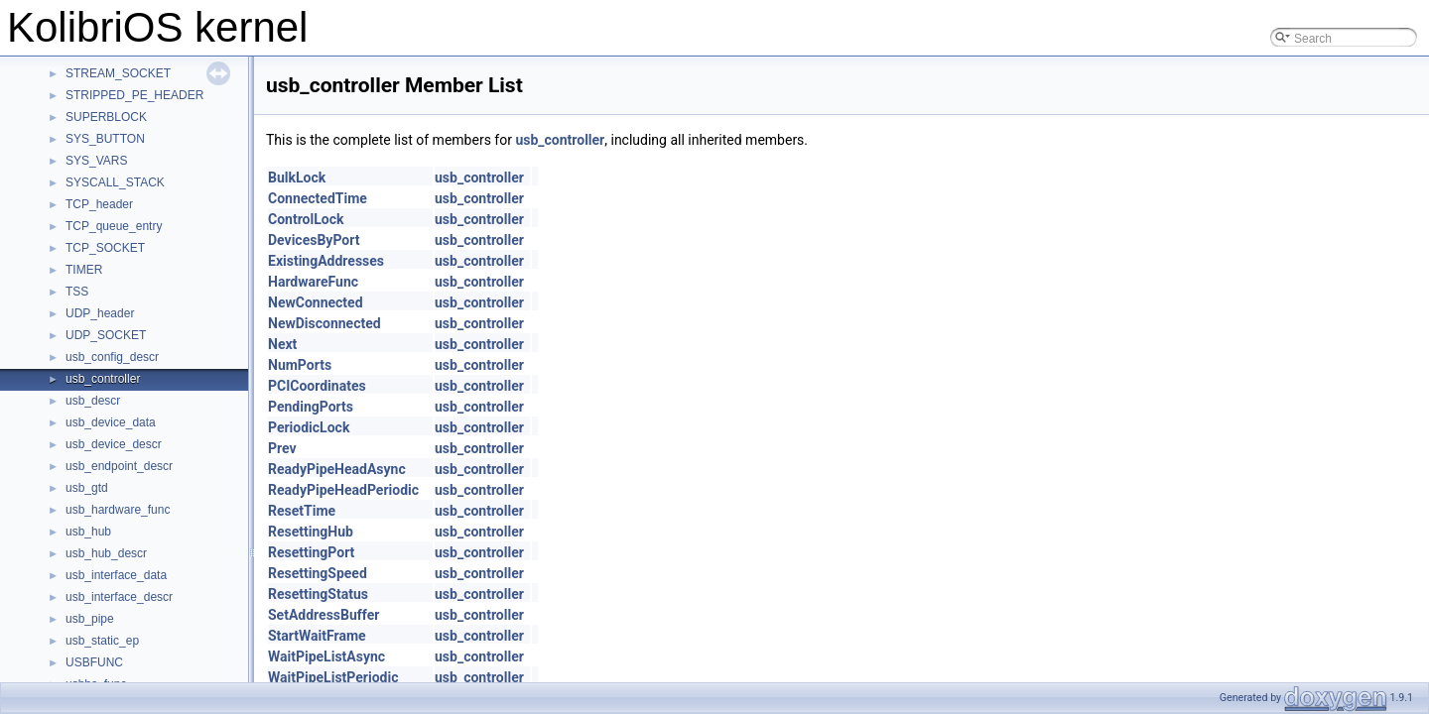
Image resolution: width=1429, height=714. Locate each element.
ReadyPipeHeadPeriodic (343, 490)
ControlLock (305, 219)
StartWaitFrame (317, 636)
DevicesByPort (313, 240)
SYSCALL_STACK (115, 182)
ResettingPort (311, 552)
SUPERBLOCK (106, 117)
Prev (282, 448)
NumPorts (299, 365)
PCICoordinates (317, 386)
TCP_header (99, 204)
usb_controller (102, 379)
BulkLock (296, 177)
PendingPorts (310, 407)
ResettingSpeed (317, 573)
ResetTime (301, 511)
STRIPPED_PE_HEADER (134, 95)
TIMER (83, 270)
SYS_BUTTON (105, 139)
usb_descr (92, 401)
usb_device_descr (113, 444)
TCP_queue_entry (113, 226)
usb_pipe (89, 619)
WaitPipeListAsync (326, 656)
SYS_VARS (96, 161)
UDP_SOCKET (105, 335)
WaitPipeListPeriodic (333, 677)
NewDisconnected (324, 323)
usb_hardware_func (117, 510)
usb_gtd (86, 488)
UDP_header (99, 313)
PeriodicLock (308, 427)
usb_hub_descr (106, 553)
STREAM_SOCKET (118, 73)
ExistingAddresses (326, 261)
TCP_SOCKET (105, 248)
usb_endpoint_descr (119, 466)
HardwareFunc (313, 282)
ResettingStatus (318, 594)
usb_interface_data (116, 575)
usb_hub (88, 531)
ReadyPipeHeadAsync (337, 469)
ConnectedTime (317, 198)
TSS (76, 291)
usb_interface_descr (119, 597)
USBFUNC (94, 662)
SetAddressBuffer (323, 615)
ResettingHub (310, 531)
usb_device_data (110, 422)
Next (282, 344)
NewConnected (315, 302)
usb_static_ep (102, 641)
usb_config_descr (112, 357)
